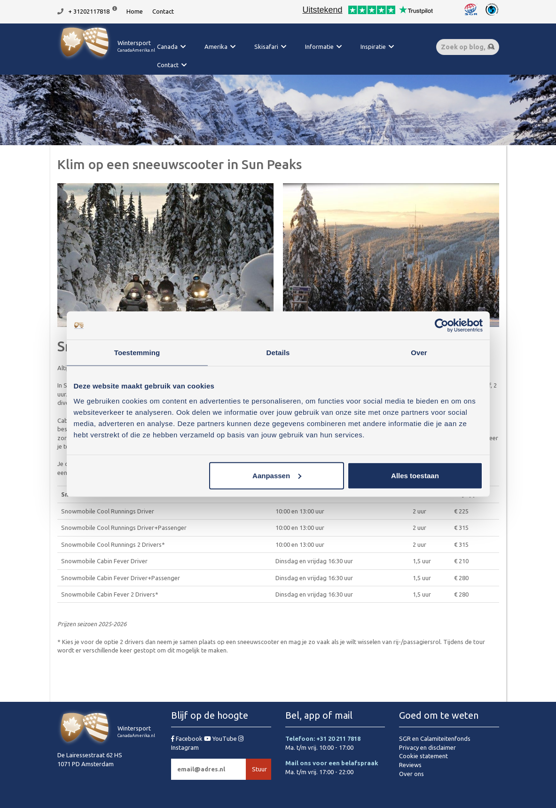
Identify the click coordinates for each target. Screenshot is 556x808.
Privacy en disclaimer (427, 747)
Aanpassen (276, 475)
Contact (163, 11)
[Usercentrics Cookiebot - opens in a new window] (441, 326)
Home (134, 11)
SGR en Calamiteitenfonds (434, 738)
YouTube (221, 738)
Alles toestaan (415, 475)
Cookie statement (423, 756)
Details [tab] (278, 353)
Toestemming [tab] (137, 353)
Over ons (411, 773)
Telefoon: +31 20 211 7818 (322, 738)
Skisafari (266, 46)
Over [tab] (419, 353)
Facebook (187, 738)
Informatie (319, 46)
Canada (167, 46)
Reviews (410, 764)
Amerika (215, 46)
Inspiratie (373, 46)
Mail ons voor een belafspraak (331, 763)
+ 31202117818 (89, 11)
